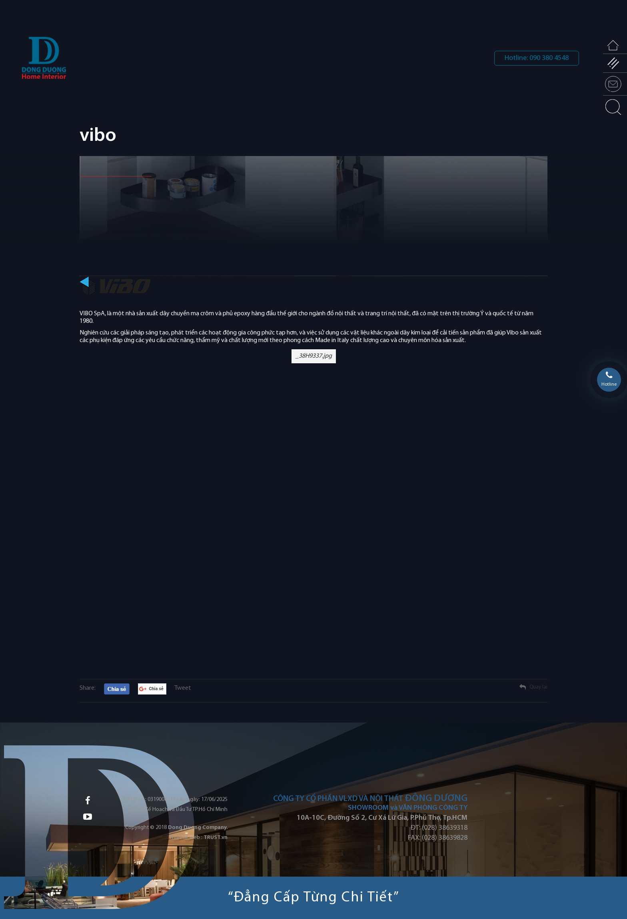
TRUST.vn (216, 838)
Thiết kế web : (185, 838)
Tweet (182, 688)
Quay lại (538, 687)
